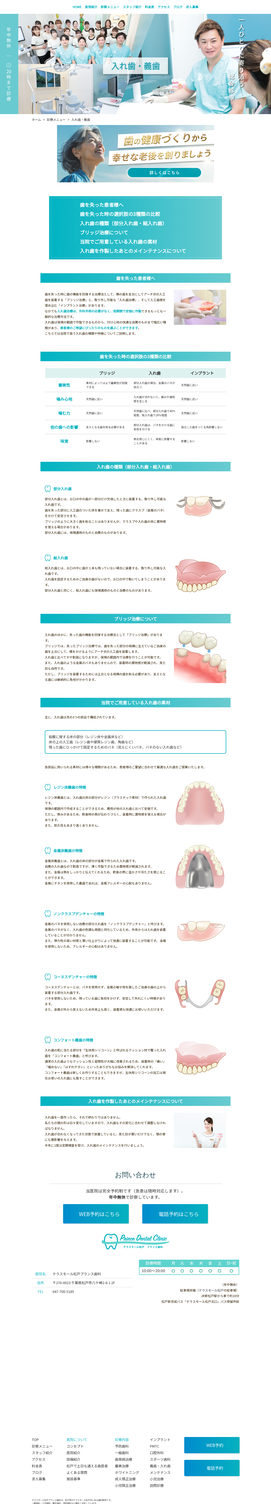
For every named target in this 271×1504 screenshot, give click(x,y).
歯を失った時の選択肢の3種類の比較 (120, 213)
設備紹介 (73, 1459)
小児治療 (157, 1478)
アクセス (164, 7)
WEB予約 (214, 1445)
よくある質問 (77, 1472)
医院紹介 (91, 7)
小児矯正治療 (125, 1485)
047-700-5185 (63, 1291)
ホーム (36, 119)
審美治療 (122, 1465)
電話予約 (215, 1468)
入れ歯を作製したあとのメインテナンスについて (133, 250)
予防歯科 (122, 1446)
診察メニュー (110, 7)
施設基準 (73, 1478)
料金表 (149, 7)
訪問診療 (157, 1485)
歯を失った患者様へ (101, 204)
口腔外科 (157, 1452)
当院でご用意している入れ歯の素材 (118, 241)
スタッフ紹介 (132, 7)
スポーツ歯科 (160, 1459)
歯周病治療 (123, 1459)
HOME (77, 7)
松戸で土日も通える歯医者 (87, 1465)
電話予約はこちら (179, 1213)
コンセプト (75, 1446)
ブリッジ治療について (104, 232)
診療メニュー (56, 119)
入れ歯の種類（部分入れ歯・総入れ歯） (123, 223)
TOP (35, 1439)
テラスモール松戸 (211, 1290)
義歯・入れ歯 (160, 1465)
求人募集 (192, 7)
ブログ (178, 7)
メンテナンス (160, 1472)
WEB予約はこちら (99, 1213)
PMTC (154, 1446)
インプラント (160, 1439)
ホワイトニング (127, 1472)
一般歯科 (122, 1452)
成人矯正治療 (125, 1478)
